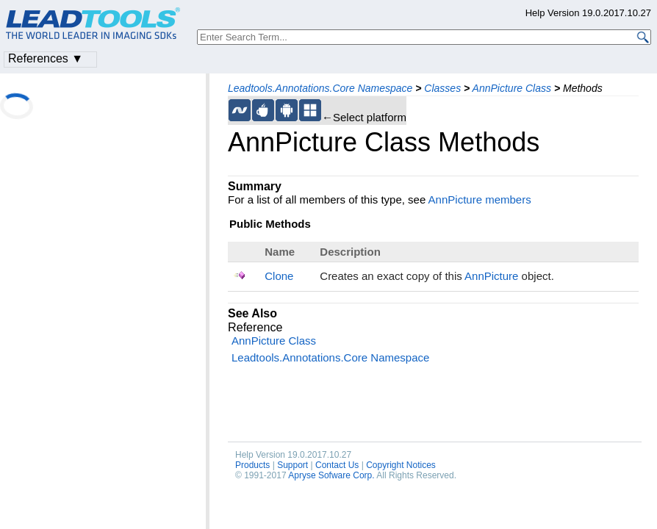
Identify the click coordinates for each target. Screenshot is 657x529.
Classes (442, 88)
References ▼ (45, 58)
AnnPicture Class (512, 88)
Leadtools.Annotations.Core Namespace (320, 88)
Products (252, 465)
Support (292, 465)
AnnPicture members (479, 199)
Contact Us (337, 465)
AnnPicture (491, 276)
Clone (279, 276)
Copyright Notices (401, 465)
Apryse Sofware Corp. (331, 475)
